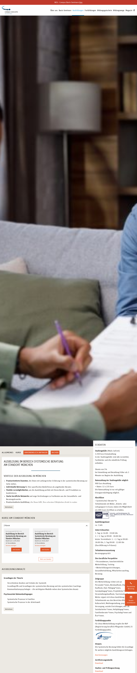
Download (99, 663)
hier (81, 2)
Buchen (55, 453)
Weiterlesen (8, 507)
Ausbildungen (78, 10)
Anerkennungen (101, 655)
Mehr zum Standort (45, 559)
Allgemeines (7, 453)
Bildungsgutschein (104, 10)
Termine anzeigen (11, 545)
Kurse (18, 453)
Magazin (129, 10)
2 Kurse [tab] (7, 525)
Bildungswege (118, 10)
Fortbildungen (90, 10)
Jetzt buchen (16, 549)
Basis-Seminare (65, 10)
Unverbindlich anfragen (35, 453)
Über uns (54, 10)
